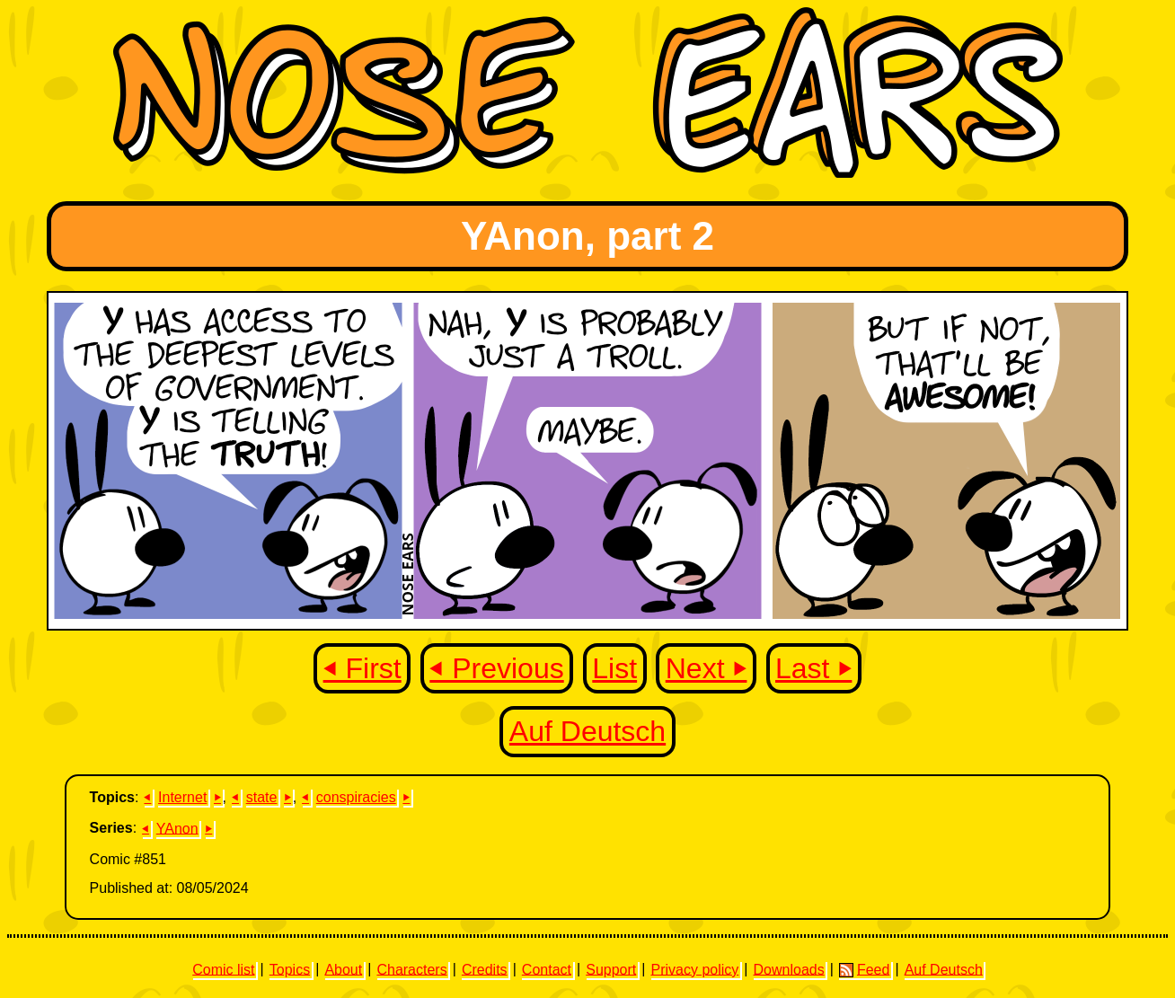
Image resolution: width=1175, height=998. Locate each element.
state (262, 797)
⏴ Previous (496, 668)
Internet (182, 797)
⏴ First (362, 668)
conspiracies (356, 797)
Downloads (789, 968)
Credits (485, 968)
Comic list (223, 968)
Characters (411, 968)
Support (611, 968)
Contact (546, 968)
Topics (289, 968)
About (343, 968)
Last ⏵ (813, 668)
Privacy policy (694, 968)
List (614, 668)
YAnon (177, 827)
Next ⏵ (706, 668)
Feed (864, 969)
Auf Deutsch (587, 731)
